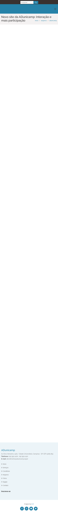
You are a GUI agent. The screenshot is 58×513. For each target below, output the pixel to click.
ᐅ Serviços (4, 467)
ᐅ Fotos (4, 478)
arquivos (44, 20)
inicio (36, 20)
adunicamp (53, 20)
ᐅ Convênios (5, 471)
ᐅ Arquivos (5, 474)
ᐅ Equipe (4, 482)
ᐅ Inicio (3, 464)
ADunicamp (8, 450)
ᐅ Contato (4, 485)
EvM (32, 504)
